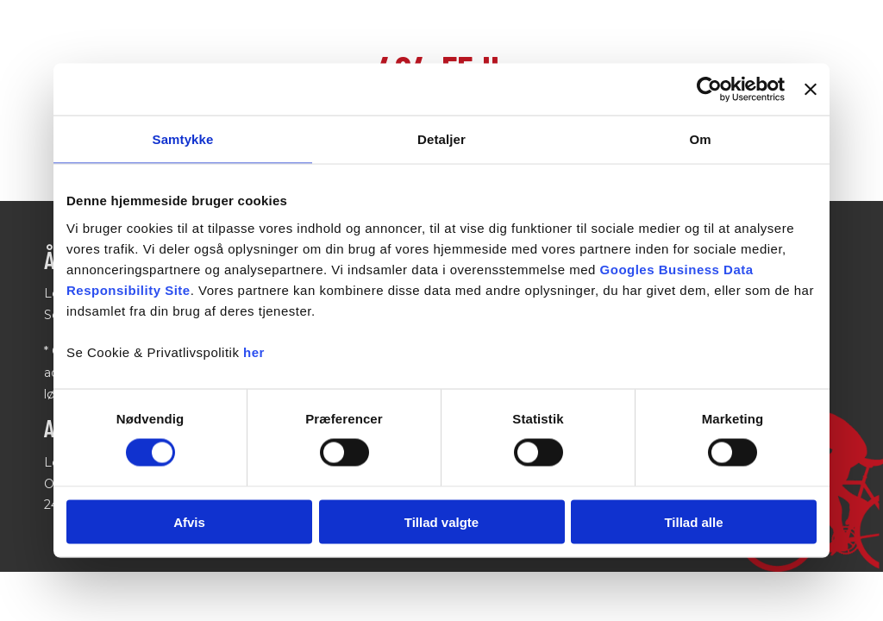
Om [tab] (700, 139)
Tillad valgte (441, 521)
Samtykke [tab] (183, 139)
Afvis (189, 521)
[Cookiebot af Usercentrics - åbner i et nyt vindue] (709, 90)
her (254, 351)
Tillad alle (693, 521)
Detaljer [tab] (441, 139)
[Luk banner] (811, 90)
